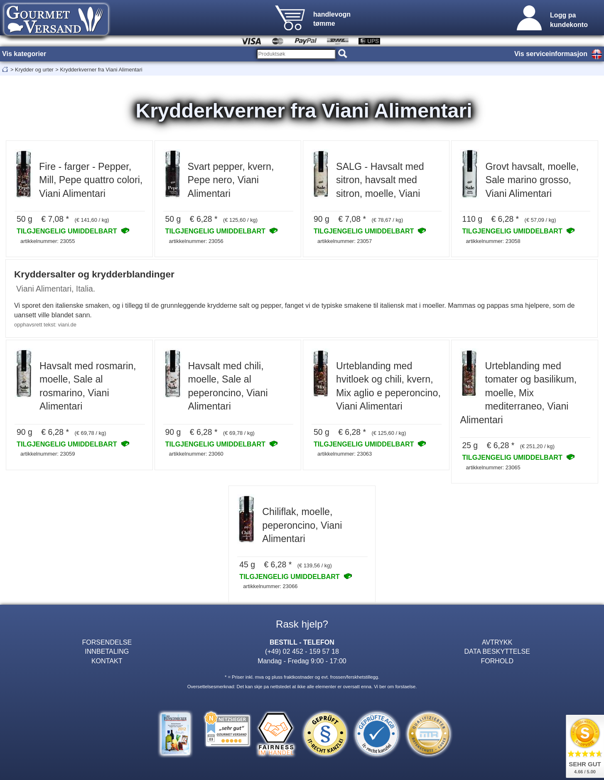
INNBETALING (107, 651)
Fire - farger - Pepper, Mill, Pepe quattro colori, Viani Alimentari (90, 180)
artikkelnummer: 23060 (196, 454)
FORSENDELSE (107, 642)
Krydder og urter (34, 69)
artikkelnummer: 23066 (270, 586)
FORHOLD (497, 661)
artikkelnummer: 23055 (47, 241)
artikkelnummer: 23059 (47, 454)
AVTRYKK (497, 642)
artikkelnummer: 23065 (493, 467)
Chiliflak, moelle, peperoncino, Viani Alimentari (302, 525)
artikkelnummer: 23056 (196, 241)
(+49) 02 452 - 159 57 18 (302, 651)
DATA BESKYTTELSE (497, 651)
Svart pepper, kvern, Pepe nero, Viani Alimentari (231, 180)
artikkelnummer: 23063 (344, 454)
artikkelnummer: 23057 (344, 241)
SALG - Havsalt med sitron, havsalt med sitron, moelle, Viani (380, 180)
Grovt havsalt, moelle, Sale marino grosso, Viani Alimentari (532, 180)
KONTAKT (107, 661)
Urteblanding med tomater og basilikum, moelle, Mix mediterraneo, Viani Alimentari (518, 393)
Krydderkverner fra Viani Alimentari (101, 69)
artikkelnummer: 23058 (493, 241)
